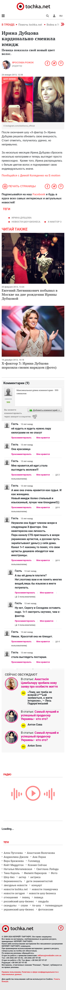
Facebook (39, 194)
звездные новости (15, 885)
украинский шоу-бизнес (19, 909)
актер (22, 877)
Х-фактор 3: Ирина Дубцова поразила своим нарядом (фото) (29, 365)
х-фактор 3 (54, 221)
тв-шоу (36, 905)
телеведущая (53, 905)
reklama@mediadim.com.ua (49, 955)
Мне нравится (43, 438)
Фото (54, 873)
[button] (54, 16)
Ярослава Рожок (23, 62)
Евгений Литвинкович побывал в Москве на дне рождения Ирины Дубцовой (29, 294)
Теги (6, 842)
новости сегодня (14, 893)
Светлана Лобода (47, 869)
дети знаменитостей (39, 881)
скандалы (10, 905)
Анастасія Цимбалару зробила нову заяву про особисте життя (39, 682)
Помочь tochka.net (30, 24)
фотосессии (45, 909)
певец (26, 897)
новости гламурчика (45, 889)
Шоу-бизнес (9, 79)
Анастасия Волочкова (41, 853)
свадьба (43, 901)
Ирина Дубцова (21, 217)
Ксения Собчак (37, 865)
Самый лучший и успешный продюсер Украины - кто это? (40, 715)
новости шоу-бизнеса (26, 221)
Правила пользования (11, 972)
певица (38, 897)
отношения (11, 897)
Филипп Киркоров (35, 873)
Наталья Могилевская (18, 869)
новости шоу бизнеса (42, 893)
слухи (24, 905)
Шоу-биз (9, 877)
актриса (35, 877)
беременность (13, 881)
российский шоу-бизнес (19, 901)
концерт (36, 885)
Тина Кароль (12, 873)
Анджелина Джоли (16, 857)
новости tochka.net (16, 889)
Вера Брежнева (14, 861)
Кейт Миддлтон (14, 865)
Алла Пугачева (13, 853)
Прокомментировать (21, 438)
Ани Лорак (39, 857)
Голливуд (34, 861)
